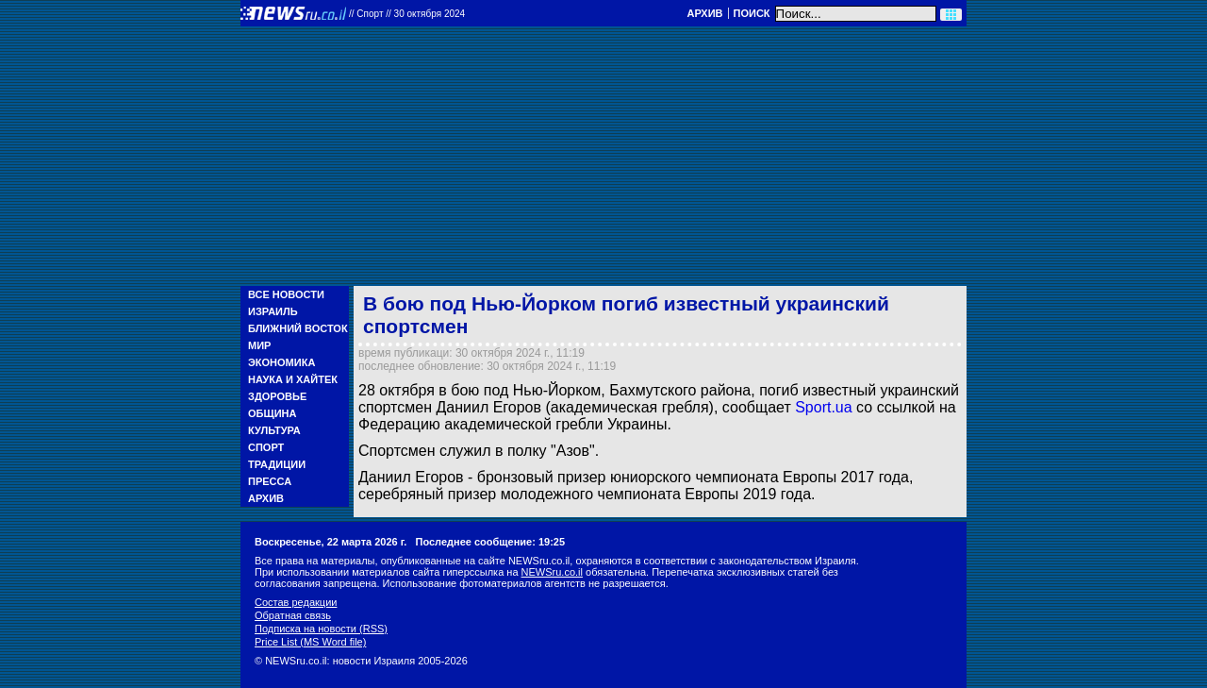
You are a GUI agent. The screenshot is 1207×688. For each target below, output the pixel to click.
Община (272, 413)
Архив (704, 13)
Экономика (281, 362)
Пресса (269, 481)
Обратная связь (293, 615)
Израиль (273, 311)
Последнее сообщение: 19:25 (490, 541)
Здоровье (277, 396)
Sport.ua (825, 407)
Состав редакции (296, 602)
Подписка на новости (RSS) (321, 628)
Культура (274, 430)
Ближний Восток (298, 328)
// (407, 13)
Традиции (277, 464)
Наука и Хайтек (293, 379)
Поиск (752, 13)
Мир (259, 345)
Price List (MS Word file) (310, 641)
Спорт (266, 447)
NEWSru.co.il (552, 572)
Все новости (286, 294)
